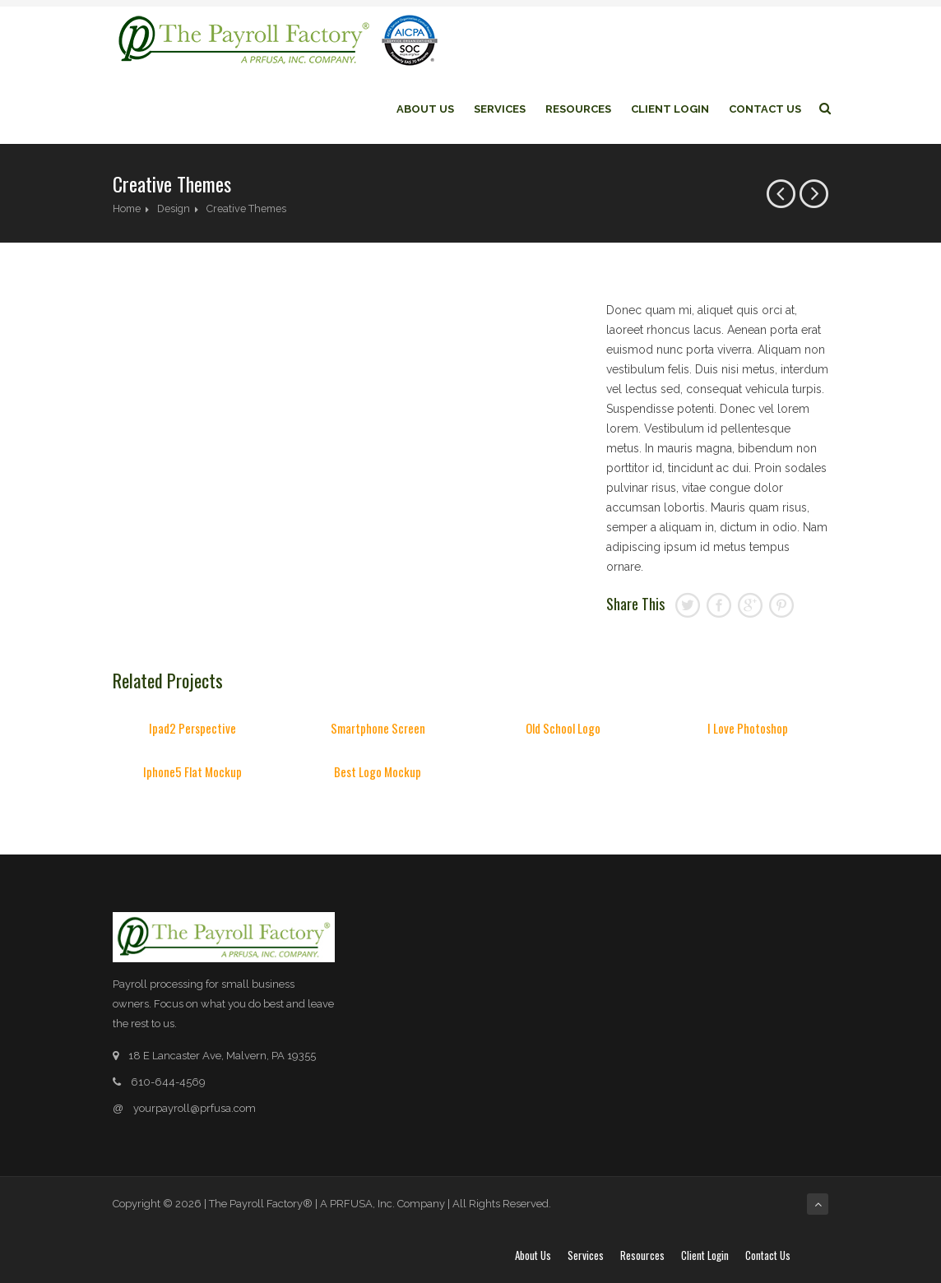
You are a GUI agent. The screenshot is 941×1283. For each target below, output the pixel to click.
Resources (578, 109)
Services (500, 109)
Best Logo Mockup (377, 771)
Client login (670, 109)
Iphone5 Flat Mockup (192, 771)
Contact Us (765, 109)
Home (127, 208)
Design (173, 208)
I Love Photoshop (747, 728)
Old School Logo (563, 728)
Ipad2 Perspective (192, 728)
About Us (425, 109)
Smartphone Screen (378, 728)
